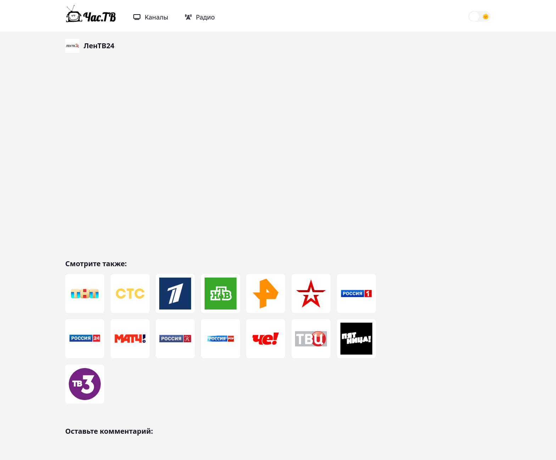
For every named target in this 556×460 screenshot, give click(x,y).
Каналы (150, 17)
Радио (200, 17)
